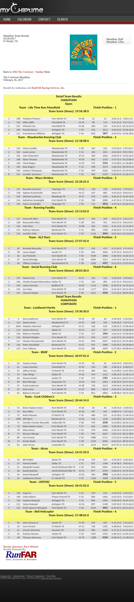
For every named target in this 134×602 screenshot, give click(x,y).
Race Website (31, 546)
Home (7, 19)
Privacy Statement (35, 576)
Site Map (51, 576)
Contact (44, 19)
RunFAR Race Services (51, 578)
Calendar (24, 19)
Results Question (12, 546)
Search (62, 19)
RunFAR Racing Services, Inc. (48, 87)
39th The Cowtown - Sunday (28, 71)
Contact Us (5, 576)
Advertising (19, 576)
